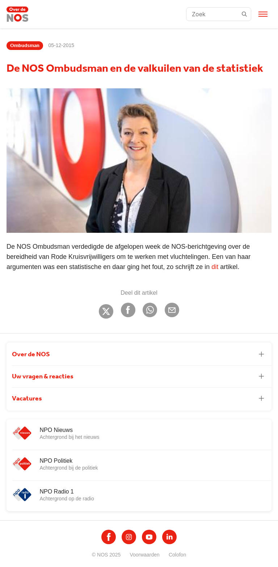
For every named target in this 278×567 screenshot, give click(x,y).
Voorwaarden (145, 555)
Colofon (177, 555)
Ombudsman (24, 46)
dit (214, 266)
